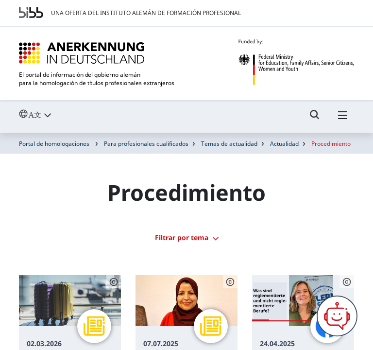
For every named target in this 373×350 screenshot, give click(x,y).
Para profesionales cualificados (146, 144)
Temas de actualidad (229, 144)
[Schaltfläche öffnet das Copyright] (113, 282)
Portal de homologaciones (54, 144)
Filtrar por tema (187, 237)
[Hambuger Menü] (342, 119)
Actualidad (284, 144)
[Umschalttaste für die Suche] (314, 119)
